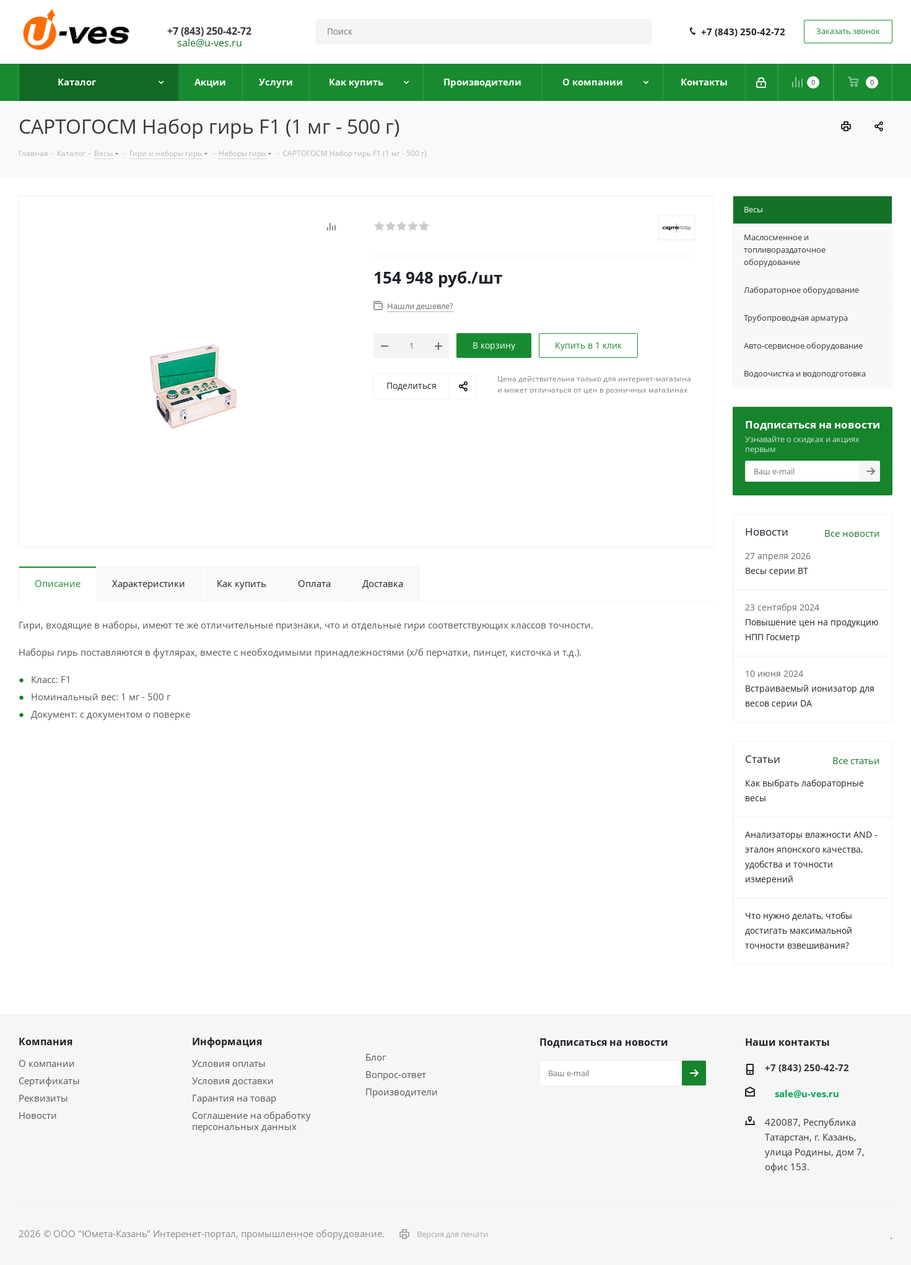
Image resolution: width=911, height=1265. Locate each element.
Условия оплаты (229, 1063)
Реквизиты (43, 1098)
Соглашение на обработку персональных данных (251, 1120)
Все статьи (856, 760)
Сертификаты (49, 1080)
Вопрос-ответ (395, 1074)
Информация (227, 1041)
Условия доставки (233, 1080)
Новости (38, 1115)
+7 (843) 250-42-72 (743, 31)
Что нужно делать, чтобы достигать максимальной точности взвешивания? (798, 930)
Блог (375, 1057)
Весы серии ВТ (776, 570)
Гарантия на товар (234, 1098)
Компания (45, 1041)
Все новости (852, 533)
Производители (401, 1091)
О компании (47, 1063)
